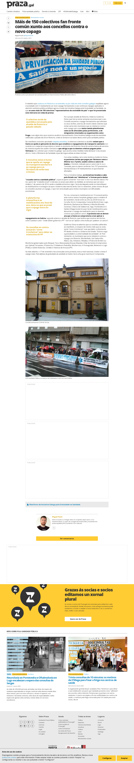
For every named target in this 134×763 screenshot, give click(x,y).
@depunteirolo (28, 35)
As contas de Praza (64, 731)
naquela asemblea (60, 141)
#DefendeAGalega (70, 11)
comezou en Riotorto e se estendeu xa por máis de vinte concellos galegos (66, 103)
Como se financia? (64, 728)
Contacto (41, 722)
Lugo (99, 725)
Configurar (107, 758)
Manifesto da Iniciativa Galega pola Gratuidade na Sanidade (54, 504)
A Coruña (101, 720)
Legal (40, 729)
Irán (82, 11)
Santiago (100, 732)
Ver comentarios (67, 538)
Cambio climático (13, 11)
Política (86, 674)
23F (59, 11)
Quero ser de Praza (78, 619)
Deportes (81, 722)
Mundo (80, 734)
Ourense (100, 727)
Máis (96, 11)
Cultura (80, 729)
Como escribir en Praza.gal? (63, 725)
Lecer (80, 732)
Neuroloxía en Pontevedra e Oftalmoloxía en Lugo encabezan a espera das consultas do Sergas (32, 680)
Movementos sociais (37, 17)
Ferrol (99, 722)
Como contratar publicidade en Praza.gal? (66, 721)
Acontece (31, 674)
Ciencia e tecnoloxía (84, 725)
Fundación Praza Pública (46, 720)
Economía (81, 736)
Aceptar (124, 758)
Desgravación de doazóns (66, 733)
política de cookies (9, 757)
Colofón (41, 727)
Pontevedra (101, 729)
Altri (87, 11)
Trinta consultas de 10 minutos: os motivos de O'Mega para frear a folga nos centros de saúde (92, 680)
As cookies (42, 732)
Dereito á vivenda (49, 11)
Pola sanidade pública (30, 11)
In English (42, 734)
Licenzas (41, 725)
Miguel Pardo (19, 35)
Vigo (99, 734)
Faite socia (118, 3)
